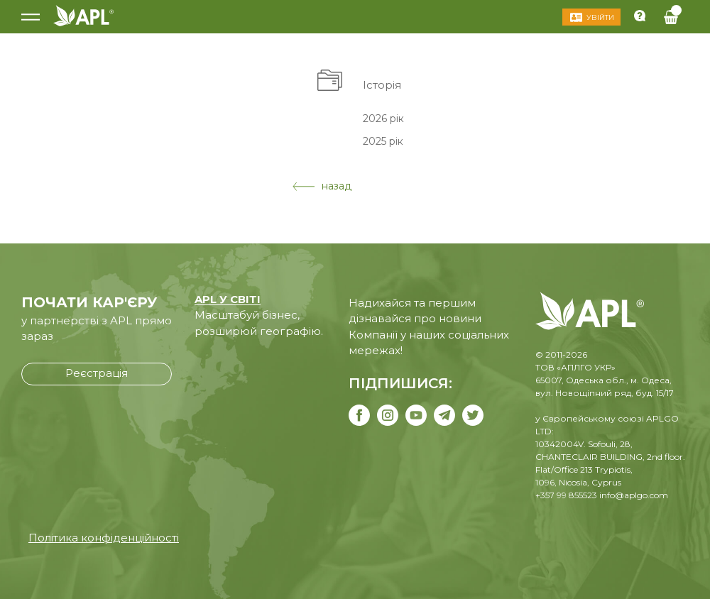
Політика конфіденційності (103, 537)
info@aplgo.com (633, 495)
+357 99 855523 (566, 495)
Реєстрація (96, 373)
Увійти (600, 17)
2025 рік (383, 141)
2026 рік (383, 117)
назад (322, 186)
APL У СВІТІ (228, 299)
